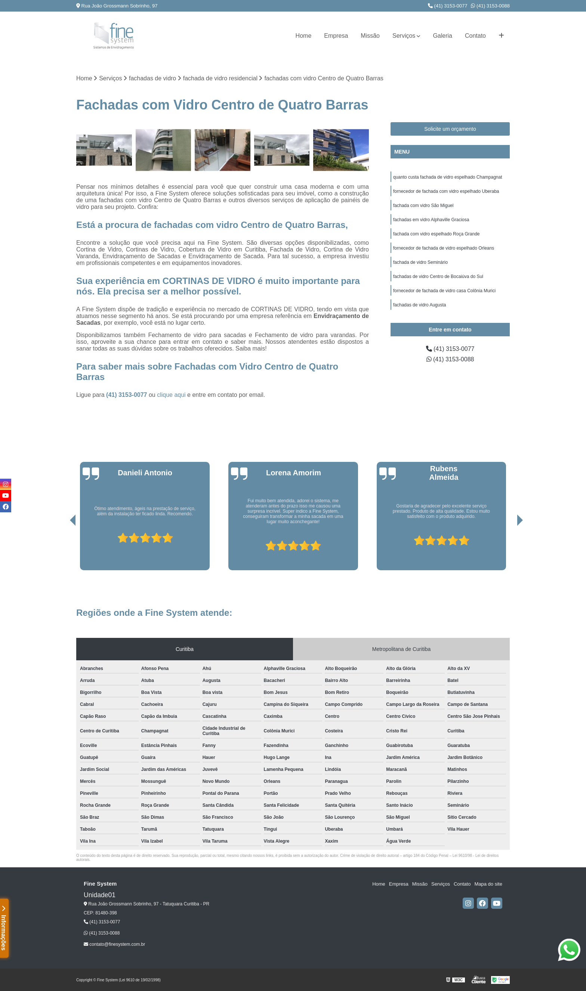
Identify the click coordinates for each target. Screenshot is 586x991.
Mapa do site (488, 884)
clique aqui (171, 395)
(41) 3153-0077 (448, 6)
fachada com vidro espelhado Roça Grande (436, 234)
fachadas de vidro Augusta (419, 305)
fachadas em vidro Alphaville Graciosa (431, 219)
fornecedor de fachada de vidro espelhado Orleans (443, 248)
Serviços (403, 36)
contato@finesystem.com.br (114, 944)
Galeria (442, 36)
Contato (475, 36)
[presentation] (62, 549)
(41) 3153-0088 (490, 6)
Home (304, 36)
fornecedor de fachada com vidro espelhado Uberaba (446, 191)
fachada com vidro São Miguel (423, 205)
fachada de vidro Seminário (420, 262)
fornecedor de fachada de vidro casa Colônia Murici (444, 290)
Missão (370, 36)
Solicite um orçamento (450, 129)
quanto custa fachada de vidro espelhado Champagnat (447, 177)
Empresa (336, 36)
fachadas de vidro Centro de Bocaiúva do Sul (438, 276)
